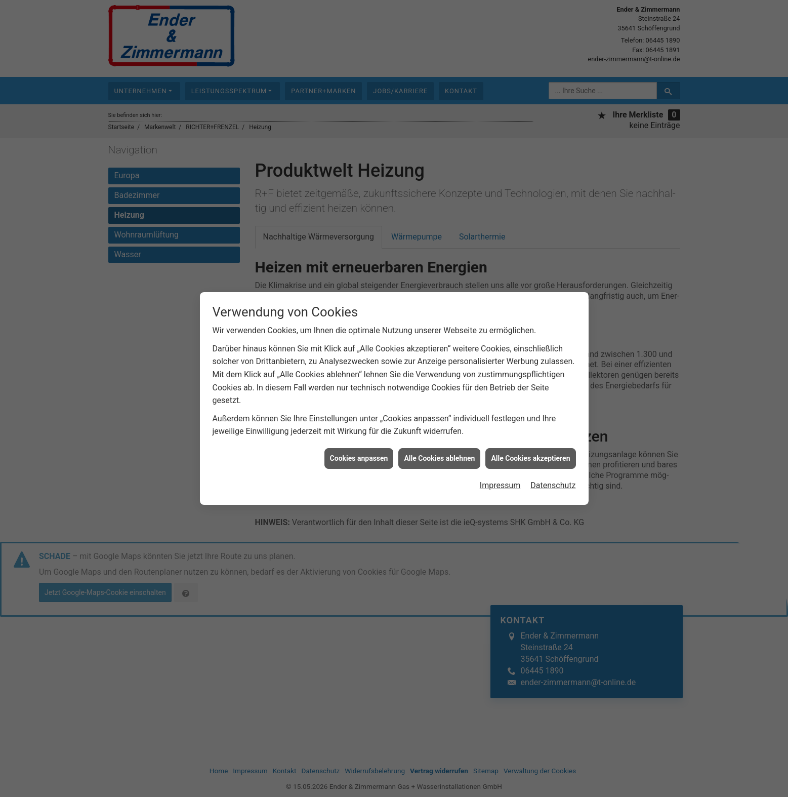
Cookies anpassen (359, 453)
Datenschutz (552, 480)
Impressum (500, 480)
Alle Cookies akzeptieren (530, 453)
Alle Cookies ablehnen (439, 453)
